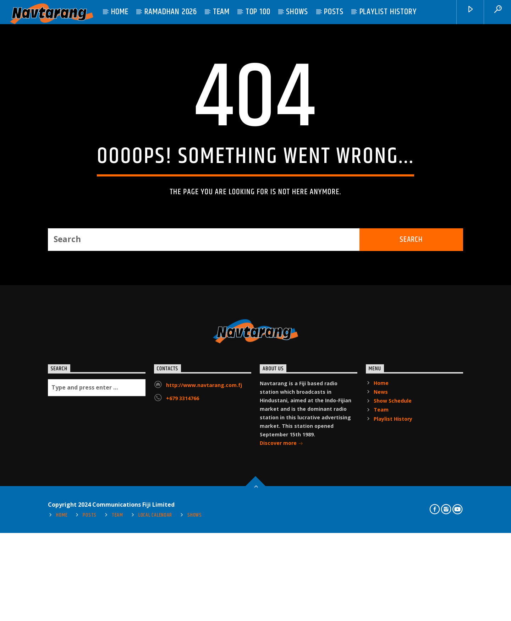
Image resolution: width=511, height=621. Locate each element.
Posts (334, 11)
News (381, 544)
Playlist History (388, 11)
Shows (297, 11)
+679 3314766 (182, 551)
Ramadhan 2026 (170, 11)
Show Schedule (393, 553)
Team (221, 11)
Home (119, 11)
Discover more (281, 596)
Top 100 (258, 11)
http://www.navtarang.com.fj (204, 537)
